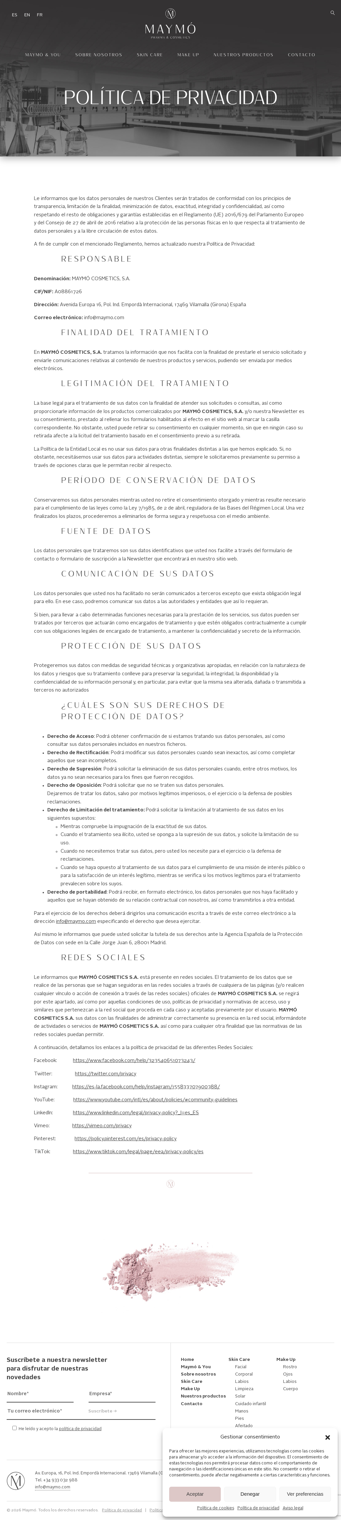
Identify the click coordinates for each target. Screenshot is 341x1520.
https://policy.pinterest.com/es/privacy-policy (125, 1139)
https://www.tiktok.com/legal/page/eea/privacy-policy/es (138, 1152)
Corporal (244, 1374)
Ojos (288, 1374)
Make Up (188, 54)
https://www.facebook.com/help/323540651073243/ (134, 1060)
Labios (242, 1382)
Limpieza (244, 1389)
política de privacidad (80, 1429)
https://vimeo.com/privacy (102, 1126)
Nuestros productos (244, 54)
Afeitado (244, 1426)
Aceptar (195, 1494)
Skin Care (150, 54)
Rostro (290, 1367)
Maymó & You (43, 54)
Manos (241, 1411)
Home (187, 1360)
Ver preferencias (305, 1494)
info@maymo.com (76, 921)
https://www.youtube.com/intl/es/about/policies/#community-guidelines (155, 1100)
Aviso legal (293, 1508)
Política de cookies (215, 1508)
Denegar (250, 1494)
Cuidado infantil (250, 1404)
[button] (327, 1437)
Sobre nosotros (99, 54)
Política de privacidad (258, 1508)
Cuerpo (290, 1389)
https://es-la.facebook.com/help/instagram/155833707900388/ (146, 1087)
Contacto (302, 54)
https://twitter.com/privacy (105, 1074)
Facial (240, 1367)
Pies (239, 1418)
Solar (240, 1396)
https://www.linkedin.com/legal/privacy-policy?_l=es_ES (136, 1113)
